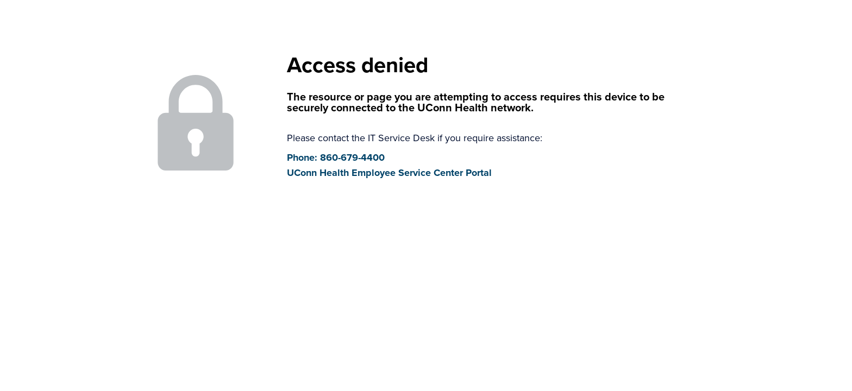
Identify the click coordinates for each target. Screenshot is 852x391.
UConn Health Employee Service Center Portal (389, 173)
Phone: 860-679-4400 (336, 157)
